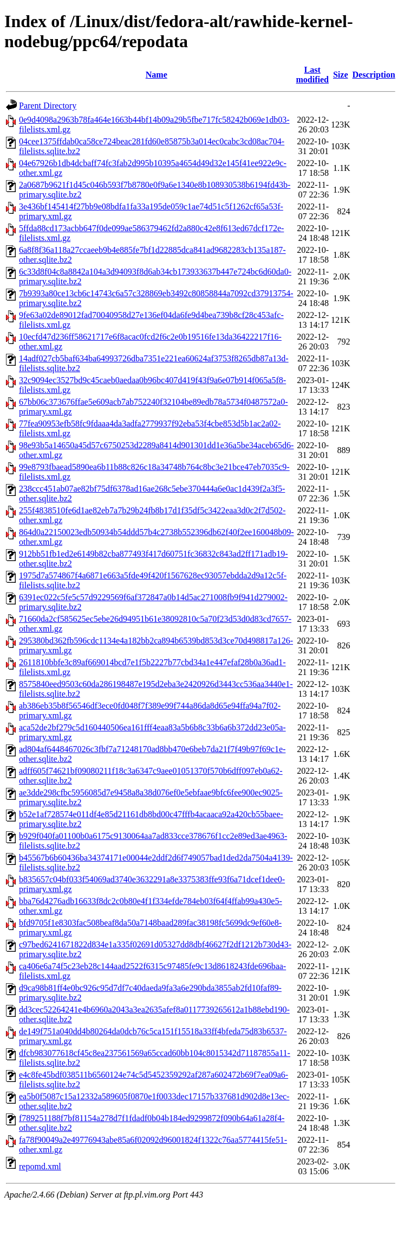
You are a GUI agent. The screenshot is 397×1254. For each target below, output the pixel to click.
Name (156, 74)
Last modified (312, 74)
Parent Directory (47, 105)
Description (374, 74)
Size (340, 74)
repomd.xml (40, 1166)
